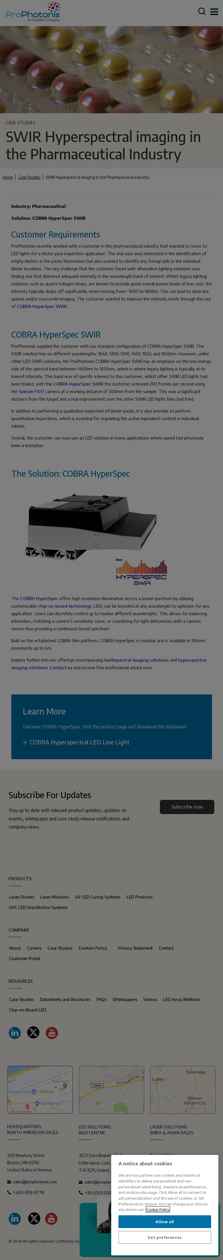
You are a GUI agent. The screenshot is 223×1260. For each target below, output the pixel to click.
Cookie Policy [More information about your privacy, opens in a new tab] (157, 1209)
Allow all (165, 1221)
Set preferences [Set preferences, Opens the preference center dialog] (165, 1237)
